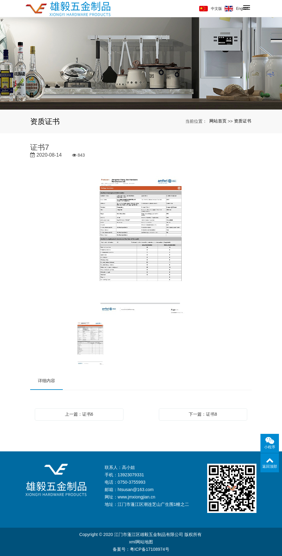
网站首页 (218, 120)
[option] (141, 246)
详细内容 (46, 380)
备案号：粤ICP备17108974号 (141, 549)
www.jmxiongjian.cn (136, 496)
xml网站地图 (141, 541)
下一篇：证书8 (203, 414)
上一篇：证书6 (79, 414)
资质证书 (242, 120)
